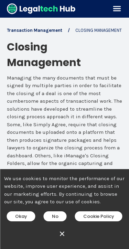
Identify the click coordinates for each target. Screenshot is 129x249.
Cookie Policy (98, 216)
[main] (64, 124)
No (55, 216)
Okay (21, 216)
